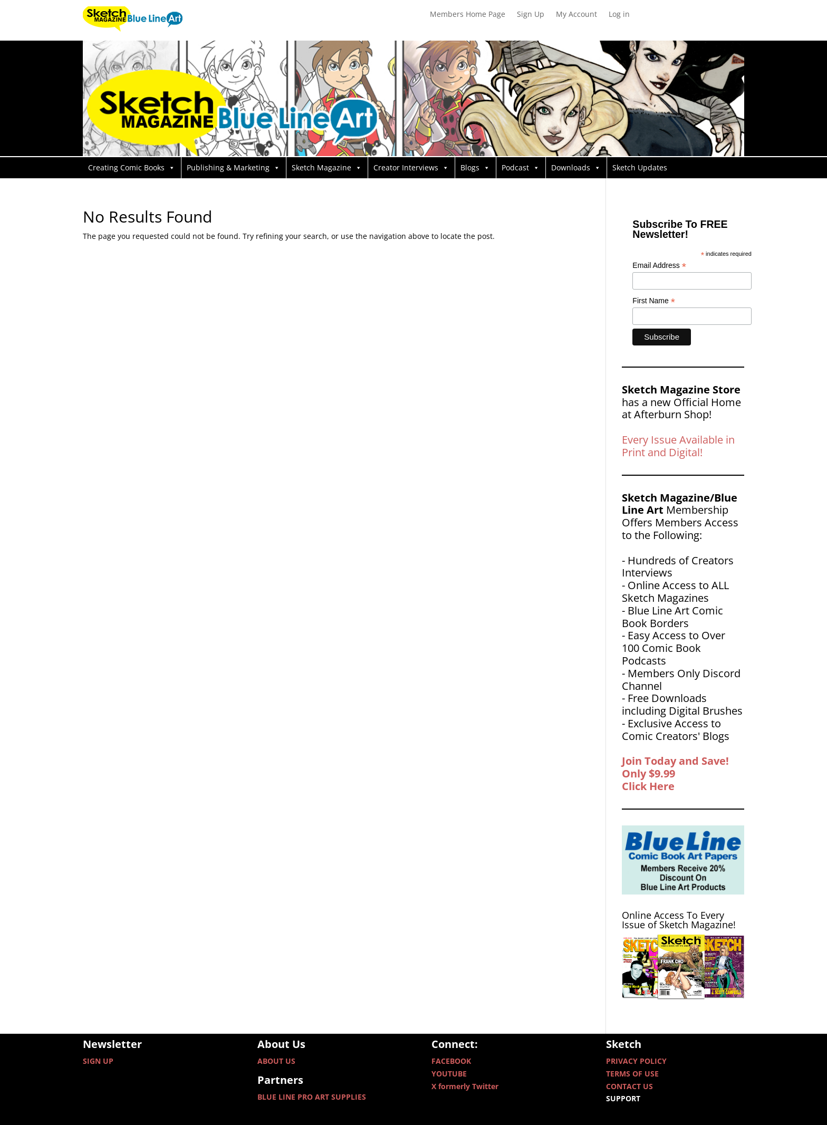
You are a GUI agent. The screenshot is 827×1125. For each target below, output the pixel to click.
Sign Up (530, 15)
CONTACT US (629, 1086)
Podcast (521, 167)
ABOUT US (276, 1061)
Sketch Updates (639, 167)
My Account (576, 15)
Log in (619, 15)
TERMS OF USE (632, 1074)
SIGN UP (98, 1061)
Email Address (659, 266)
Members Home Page (467, 15)
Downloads (576, 167)
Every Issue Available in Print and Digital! (678, 445)
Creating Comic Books (131, 167)
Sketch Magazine (327, 167)
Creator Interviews (411, 167)
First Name (653, 301)
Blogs (475, 167)
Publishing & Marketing (233, 167)
